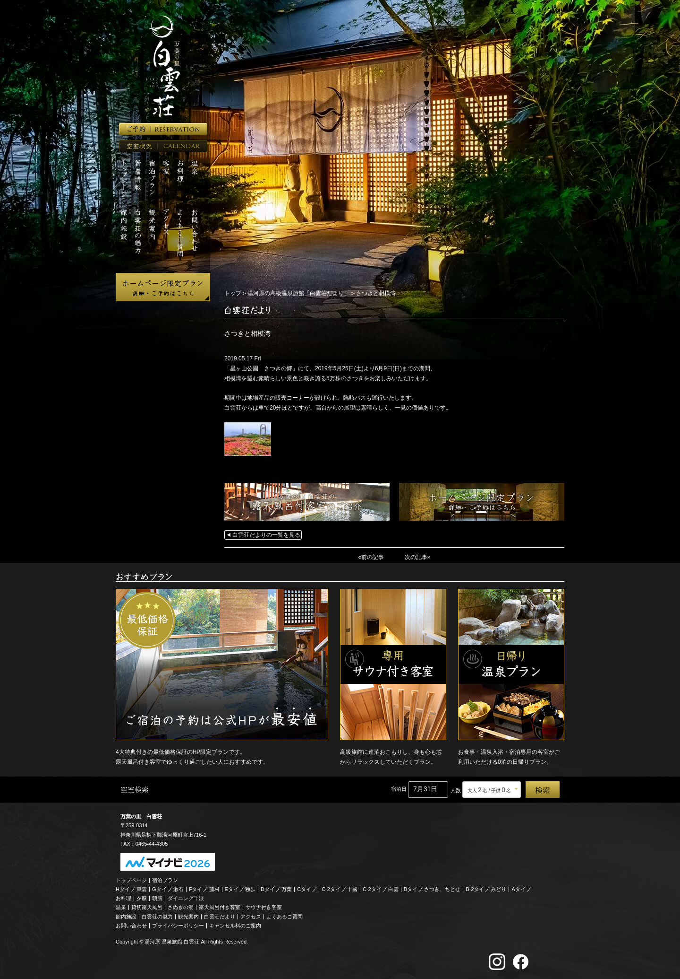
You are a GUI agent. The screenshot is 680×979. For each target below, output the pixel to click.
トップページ (131, 880)
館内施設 (126, 916)
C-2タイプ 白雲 (381, 889)
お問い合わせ (131, 925)
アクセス (250, 916)
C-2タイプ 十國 (339, 889)
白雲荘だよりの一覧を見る (266, 535)
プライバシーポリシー (178, 925)
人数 (455, 790)
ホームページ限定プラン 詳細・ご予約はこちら (163, 287)
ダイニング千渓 (186, 898)
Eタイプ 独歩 (240, 889)
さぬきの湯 (181, 907)
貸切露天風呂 (146, 907)
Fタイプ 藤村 (204, 889)
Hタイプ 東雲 (131, 889)
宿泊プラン (165, 880)
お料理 (123, 898)
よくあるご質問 (284, 916)
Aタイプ (521, 889)
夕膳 (141, 898)
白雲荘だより (219, 916)
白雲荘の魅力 (157, 916)
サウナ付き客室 (264, 907)
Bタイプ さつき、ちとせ (432, 889)
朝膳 (157, 898)
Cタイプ (306, 889)
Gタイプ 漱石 (168, 889)
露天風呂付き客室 (219, 907)
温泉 (121, 907)
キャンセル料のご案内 (235, 925)
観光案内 (188, 916)
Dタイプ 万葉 (276, 889)
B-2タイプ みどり (486, 889)
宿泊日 (399, 789)
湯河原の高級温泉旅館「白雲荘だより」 (298, 293)
